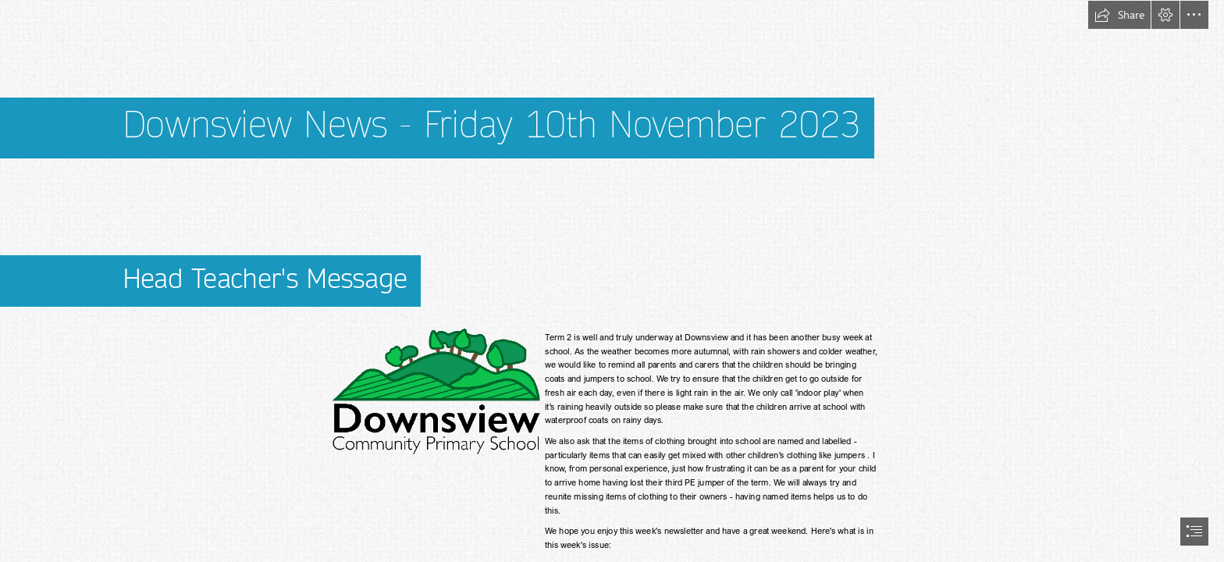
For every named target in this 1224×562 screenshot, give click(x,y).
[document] (612, 281)
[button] (1119, 15)
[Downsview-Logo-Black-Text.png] (434, 392)
